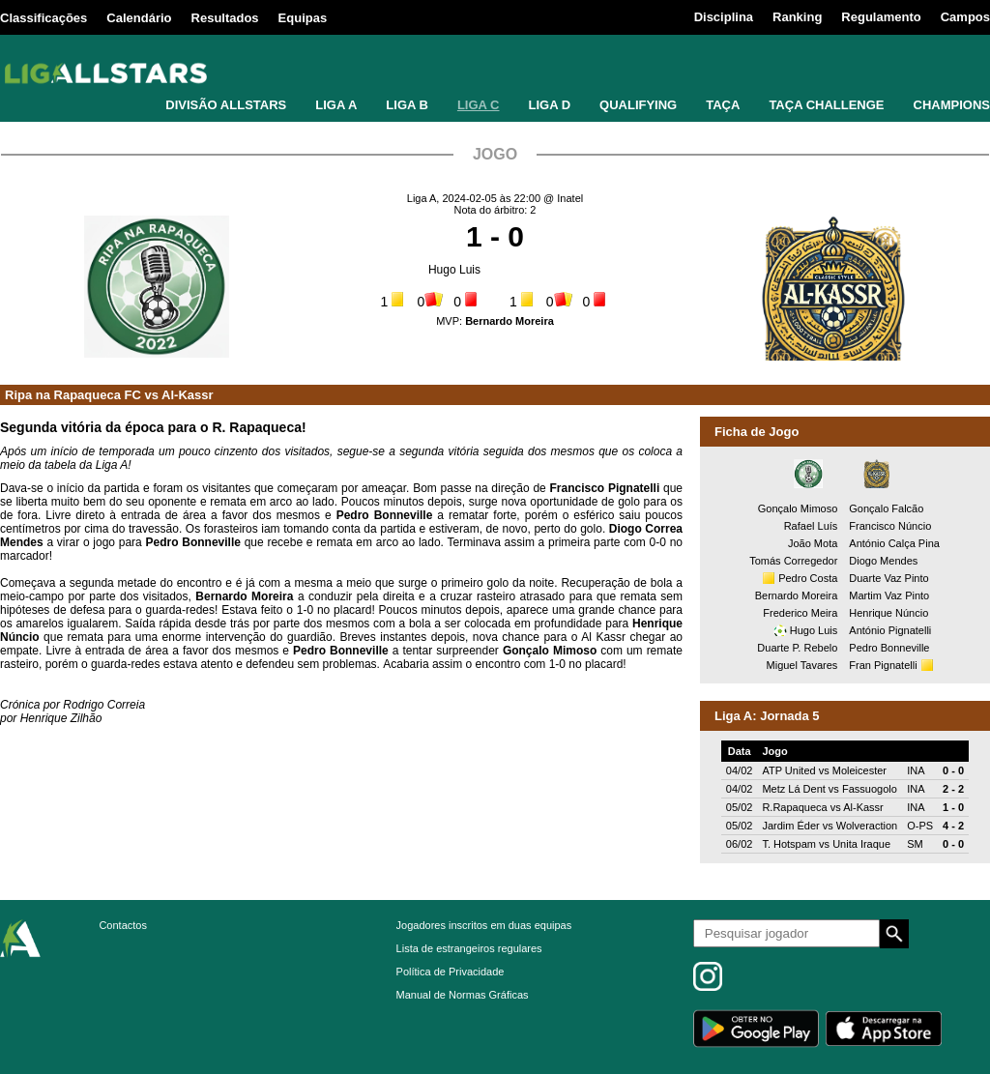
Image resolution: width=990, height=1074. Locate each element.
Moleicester (859, 770)
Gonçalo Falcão (886, 508)
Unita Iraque (861, 844)
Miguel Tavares (802, 665)
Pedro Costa (807, 578)
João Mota (812, 543)
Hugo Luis (454, 269)
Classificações (43, 18)
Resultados (225, 18)
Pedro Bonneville (889, 647)
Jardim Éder (790, 825)
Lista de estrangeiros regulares (469, 948)
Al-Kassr (187, 395)
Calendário (138, 18)
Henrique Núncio (888, 613)
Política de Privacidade (450, 971)
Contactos (123, 925)
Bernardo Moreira (796, 595)
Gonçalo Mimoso (798, 508)
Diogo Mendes (883, 560)
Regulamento (880, 17)
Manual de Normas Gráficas (462, 995)
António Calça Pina (894, 543)
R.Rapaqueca (794, 807)
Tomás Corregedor (793, 560)
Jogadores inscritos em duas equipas (484, 925)
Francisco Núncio (890, 526)
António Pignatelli (890, 630)
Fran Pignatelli (883, 665)
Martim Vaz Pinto (889, 595)
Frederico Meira (800, 613)
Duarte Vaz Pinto (888, 578)
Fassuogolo (869, 789)
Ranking (797, 17)
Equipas (303, 18)
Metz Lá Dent (793, 789)
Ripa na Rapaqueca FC (73, 395)
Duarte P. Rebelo (797, 647)
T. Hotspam (789, 844)
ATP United (788, 770)
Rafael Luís (811, 526)
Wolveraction (866, 825)
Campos (965, 17)
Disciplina (723, 17)
